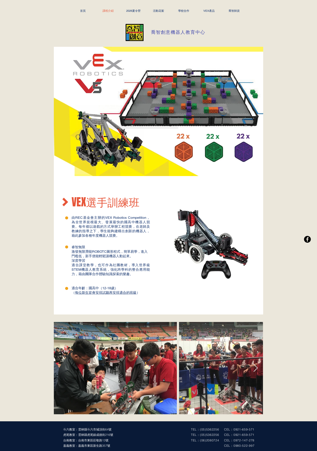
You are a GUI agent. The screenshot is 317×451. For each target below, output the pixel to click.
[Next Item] (255, 368)
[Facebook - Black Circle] (307, 239)
